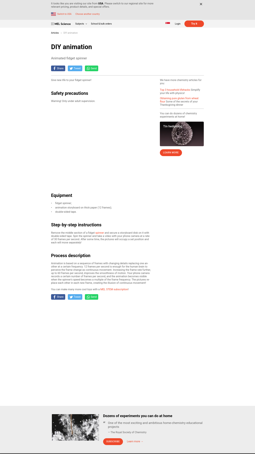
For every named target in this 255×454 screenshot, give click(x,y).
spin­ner (99, 232)
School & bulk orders (101, 23)
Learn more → (135, 441)
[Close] (201, 4)
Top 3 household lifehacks (175, 89)
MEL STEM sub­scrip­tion (114, 289)
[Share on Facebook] (58, 68)
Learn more (171, 152)
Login (178, 23)
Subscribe (113, 441)
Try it (194, 23)
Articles (55, 33)
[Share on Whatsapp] (91, 68)
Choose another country (87, 14)
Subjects (81, 23)
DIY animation (71, 33)
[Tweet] (75, 68)
